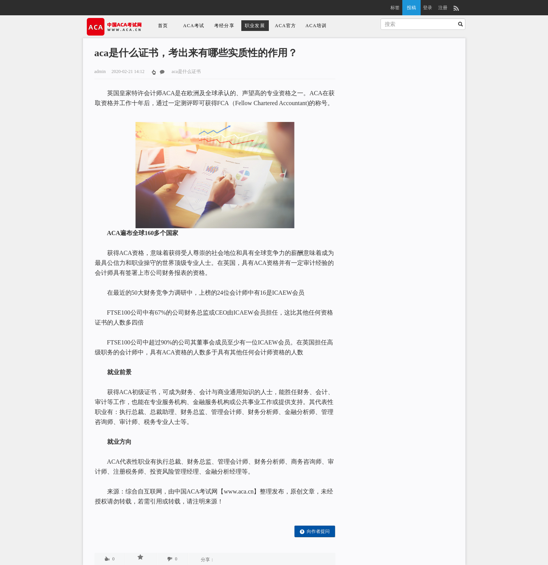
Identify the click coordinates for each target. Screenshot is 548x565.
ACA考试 (193, 25)
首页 (163, 25)
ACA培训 (316, 25)
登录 (427, 7)
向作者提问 (314, 531)
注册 (442, 7)
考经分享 (224, 25)
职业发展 (255, 25)
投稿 (411, 7)
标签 (395, 7)
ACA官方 (285, 25)
